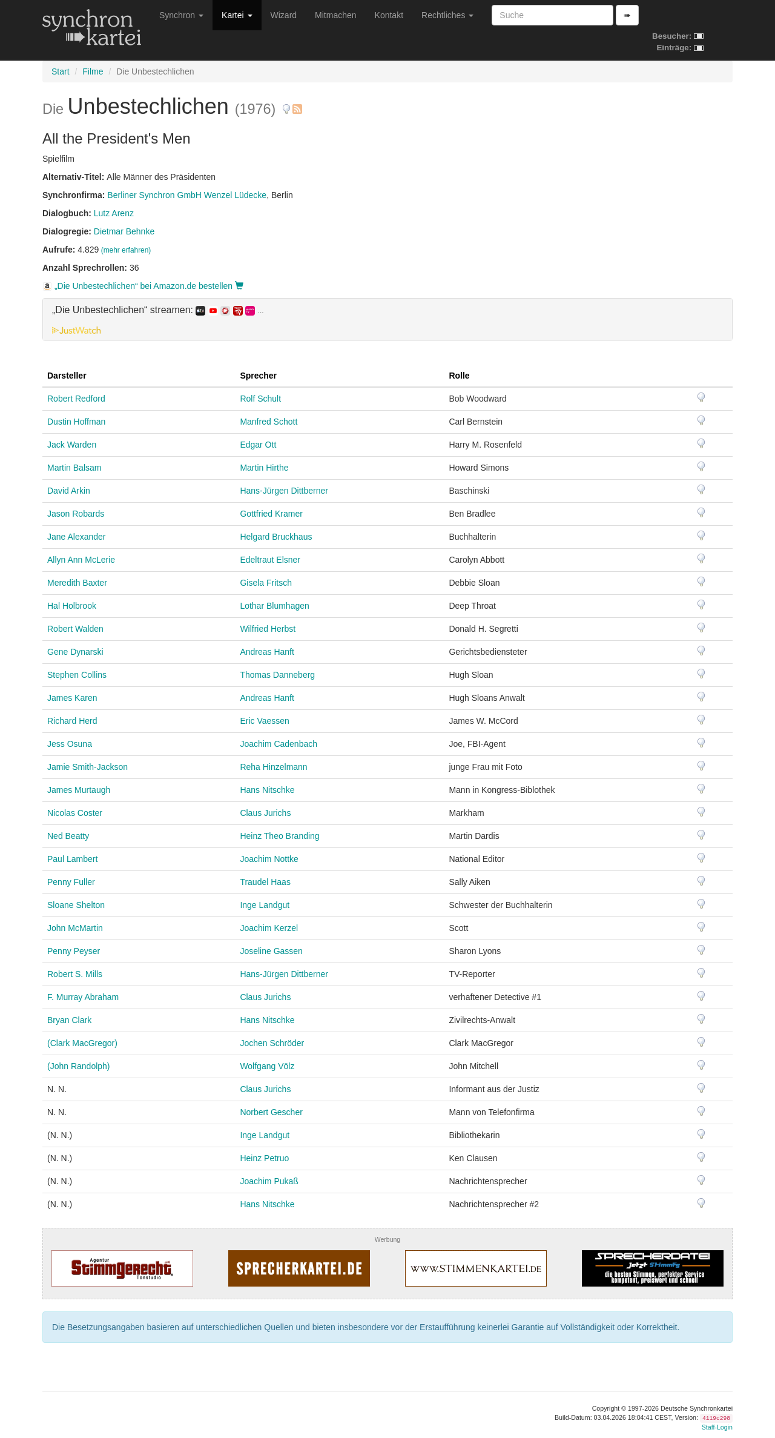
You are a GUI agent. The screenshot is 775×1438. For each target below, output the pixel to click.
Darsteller (67, 375)
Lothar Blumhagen (274, 606)
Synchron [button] (181, 15)
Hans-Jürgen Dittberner (284, 490)
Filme (92, 71)
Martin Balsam (74, 467)
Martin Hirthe (264, 467)
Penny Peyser (73, 951)
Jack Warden (71, 444)
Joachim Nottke (269, 859)
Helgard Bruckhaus (276, 537)
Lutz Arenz (114, 213)
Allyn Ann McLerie (81, 560)
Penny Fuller (71, 882)
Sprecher (258, 375)
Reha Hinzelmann (273, 767)
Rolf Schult (260, 398)
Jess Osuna (69, 744)
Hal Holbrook (71, 606)
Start (60, 71)
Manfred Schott (268, 421)
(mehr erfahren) (126, 250)
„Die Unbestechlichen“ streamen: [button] (158, 310)
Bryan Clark (69, 1020)
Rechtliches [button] (447, 15)
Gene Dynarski (75, 652)
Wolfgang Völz (267, 1066)
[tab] (387, 319)
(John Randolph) (78, 1066)
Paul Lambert (72, 859)
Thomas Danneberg (277, 675)
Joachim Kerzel (269, 928)
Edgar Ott (258, 444)
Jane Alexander (76, 537)
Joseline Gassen (271, 951)
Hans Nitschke (267, 790)
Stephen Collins (77, 675)
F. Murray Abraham (83, 997)
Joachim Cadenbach (278, 744)
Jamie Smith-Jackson (87, 767)
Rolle (459, 375)
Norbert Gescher (271, 1112)
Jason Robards (75, 514)
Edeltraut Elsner (270, 560)
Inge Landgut (264, 905)
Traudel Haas (265, 882)
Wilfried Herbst (267, 629)
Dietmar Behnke (124, 231)
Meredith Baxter (77, 583)
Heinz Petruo (264, 1158)
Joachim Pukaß (269, 1181)
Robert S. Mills (74, 974)
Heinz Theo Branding (279, 836)
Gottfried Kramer (271, 514)
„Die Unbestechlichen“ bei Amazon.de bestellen (142, 286)
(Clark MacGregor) (82, 1043)
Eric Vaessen (264, 721)
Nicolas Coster (74, 813)
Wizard (284, 15)
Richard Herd (72, 721)
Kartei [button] (237, 15)
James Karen (72, 698)
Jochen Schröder (272, 1043)
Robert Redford (76, 398)
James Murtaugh (78, 790)
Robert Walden (75, 629)
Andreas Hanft (267, 652)
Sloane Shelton (76, 905)
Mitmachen (335, 15)
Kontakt (389, 15)
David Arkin (68, 490)
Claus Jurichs (265, 813)
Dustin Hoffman (76, 421)
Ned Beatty (68, 836)
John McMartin (75, 928)
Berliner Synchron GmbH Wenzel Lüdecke (186, 195)
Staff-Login (717, 1427)
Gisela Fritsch (266, 583)
